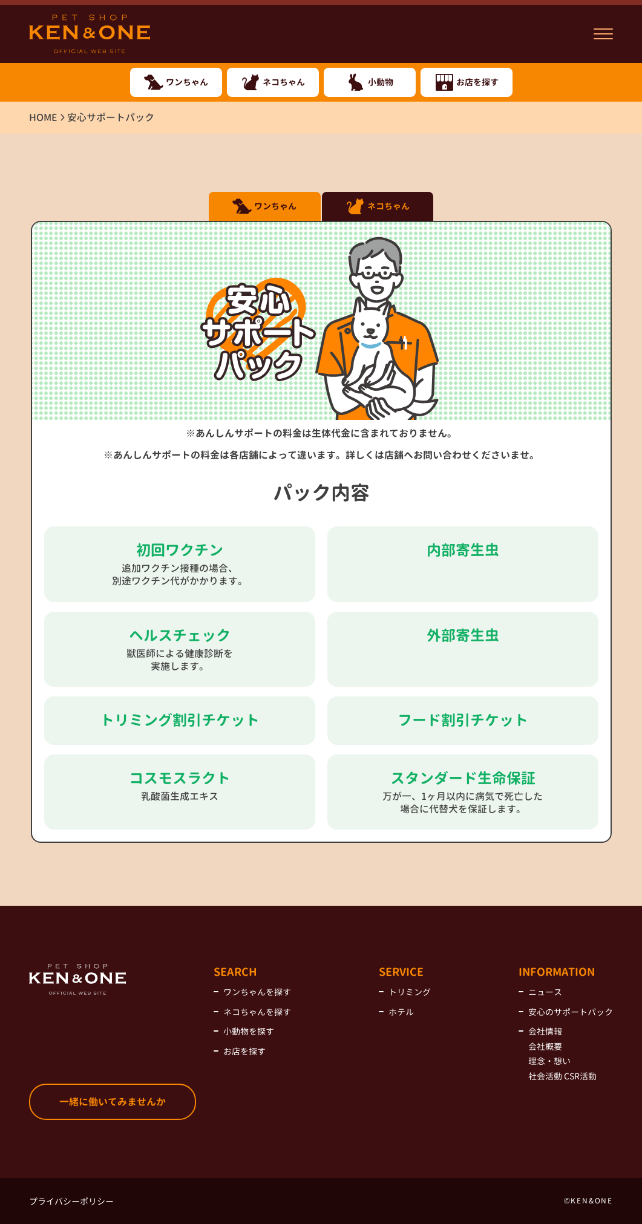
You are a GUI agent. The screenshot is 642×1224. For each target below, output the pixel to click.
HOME (43, 117)
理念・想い (549, 1061)
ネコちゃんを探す (257, 1012)
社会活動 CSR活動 (562, 1076)
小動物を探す (248, 1031)
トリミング (409, 992)
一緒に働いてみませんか (112, 1101)
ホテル (401, 1012)
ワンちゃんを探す (257, 992)
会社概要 (545, 1046)
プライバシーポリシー (71, 1201)
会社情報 (545, 1031)
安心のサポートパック (570, 1012)
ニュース (545, 992)
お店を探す (244, 1051)
